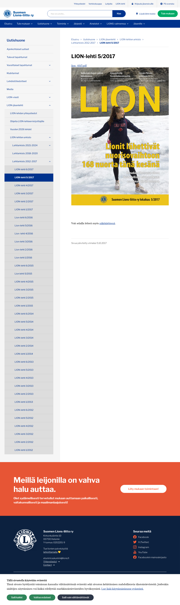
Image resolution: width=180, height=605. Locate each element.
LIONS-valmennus (116, 23)
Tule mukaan (167, 13)
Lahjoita (108, 4)
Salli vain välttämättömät (75, 597)
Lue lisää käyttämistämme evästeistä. (122, 588)
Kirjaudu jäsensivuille (142, 4)
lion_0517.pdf (79, 65)
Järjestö (78, 23)
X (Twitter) (141, 542)
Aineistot (94, 23)
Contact (47, 565)
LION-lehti (120, 4)
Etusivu (8, 23)
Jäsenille (137, 23)
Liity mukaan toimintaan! (143, 488)
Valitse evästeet (42, 597)
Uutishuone (43, 23)
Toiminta (61, 23)
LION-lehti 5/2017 (24, 177)
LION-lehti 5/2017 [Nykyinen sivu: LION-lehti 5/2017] (109, 42)
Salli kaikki (16, 597)
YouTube (140, 552)
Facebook (141, 537)
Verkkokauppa (95, 4)
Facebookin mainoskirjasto (149, 557)
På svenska (167, 4)
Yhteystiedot (79, 4)
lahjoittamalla (50, 552)
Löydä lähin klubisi (145, 14)
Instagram (141, 547)
